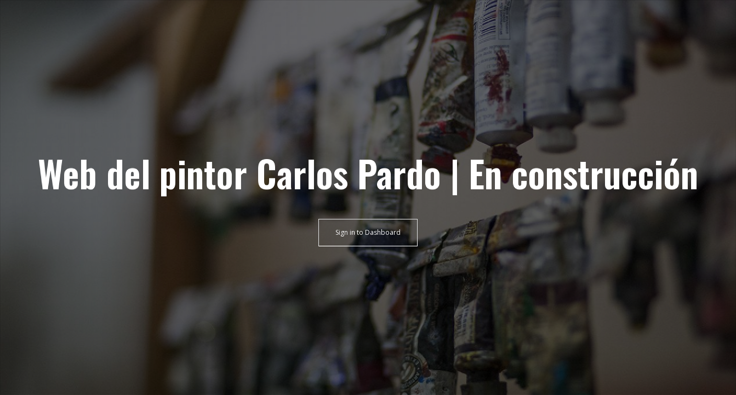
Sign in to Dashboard (368, 232)
